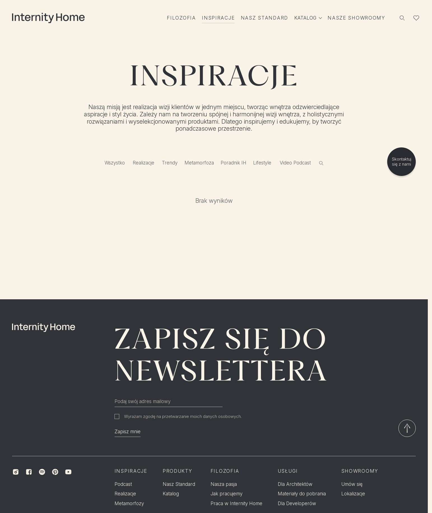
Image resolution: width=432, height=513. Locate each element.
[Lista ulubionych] (416, 18)
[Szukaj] (402, 18)
